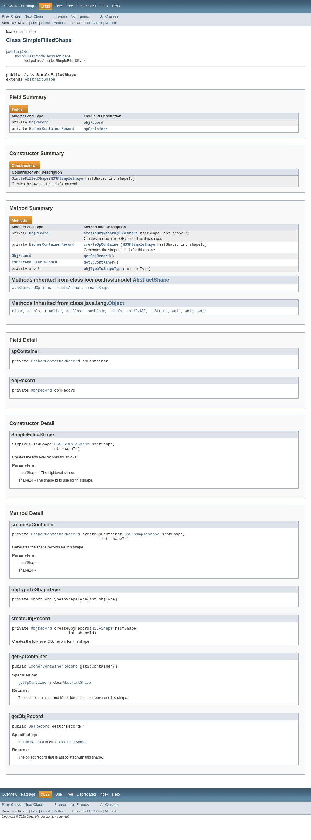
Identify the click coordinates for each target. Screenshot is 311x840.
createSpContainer (102, 248)
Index (103, 6)
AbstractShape (40, 81)
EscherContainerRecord (51, 131)
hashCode (96, 317)
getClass (75, 317)
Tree (69, 6)
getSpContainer (99, 267)
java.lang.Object (19, 52)
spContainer (96, 131)
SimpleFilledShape (30, 181)
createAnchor (68, 293)
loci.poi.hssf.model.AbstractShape (43, 56)
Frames (60, 16)
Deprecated (86, 6)
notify (115, 317)
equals (33, 317)
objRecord (93, 124)
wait (176, 317)
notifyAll (136, 317)
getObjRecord (97, 260)
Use (58, 6)
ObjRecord (39, 124)
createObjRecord (100, 236)
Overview (9, 6)
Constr (46, 23)
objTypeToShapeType (103, 273)
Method (58, 23)
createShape (97, 293)
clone (17, 317)
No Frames (80, 16)
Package (28, 6)
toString (159, 317)
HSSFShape (128, 236)
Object (116, 309)
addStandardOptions (31, 293)
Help (116, 6)
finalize (53, 317)
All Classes (109, 16)
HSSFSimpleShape (67, 181)
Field (34, 23)
